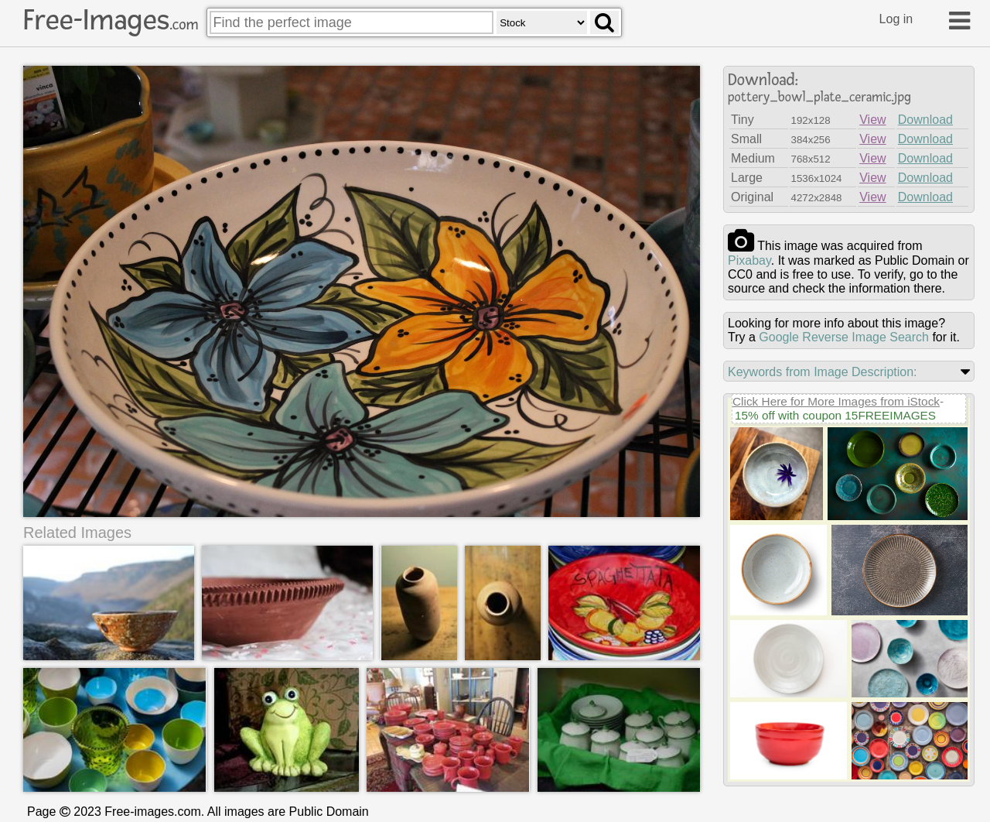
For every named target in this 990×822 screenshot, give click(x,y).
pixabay (749, 260)
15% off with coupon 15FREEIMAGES (835, 415)
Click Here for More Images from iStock (836, 401)
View (872, 119)
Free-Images (110, 20)
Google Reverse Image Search (844, 337)
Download (925, 119)
